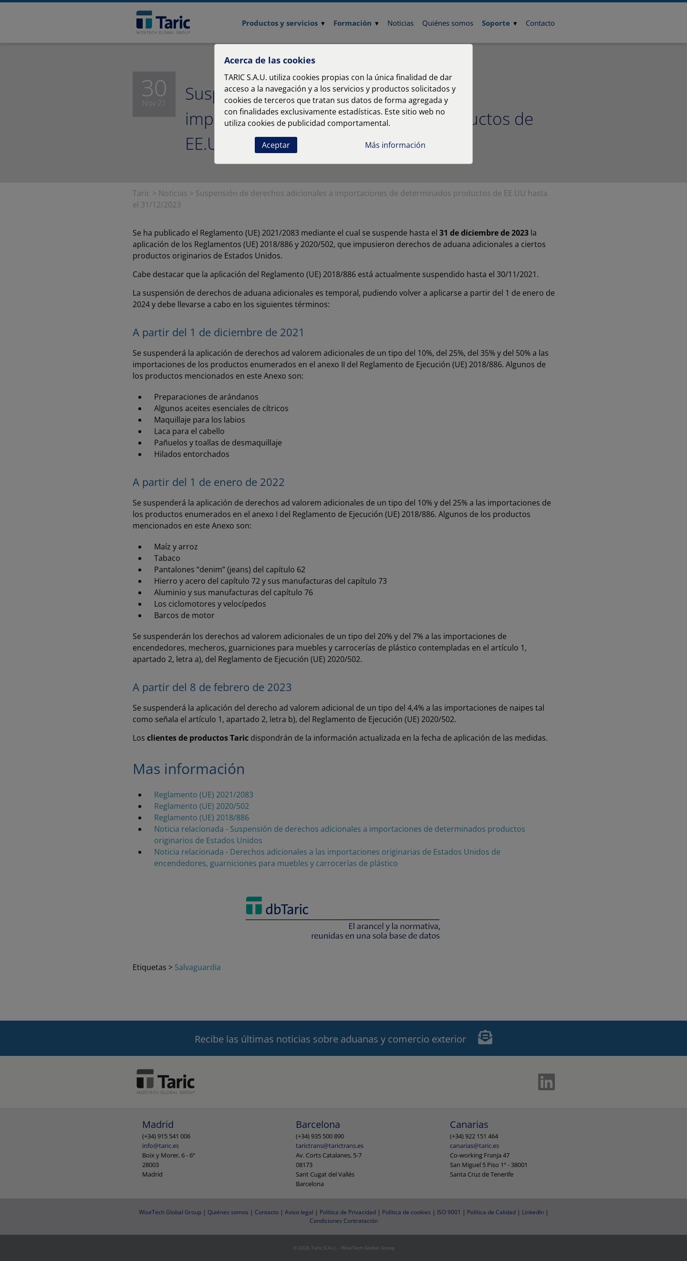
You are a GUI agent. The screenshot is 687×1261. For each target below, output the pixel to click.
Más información (395, 145)
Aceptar (276, 145)
